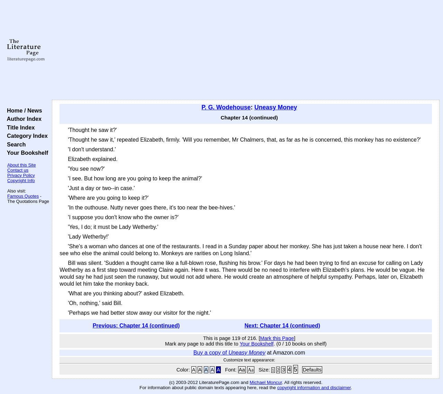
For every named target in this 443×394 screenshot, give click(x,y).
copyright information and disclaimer (314, 387)
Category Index (26, 136)
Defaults (312, 370)
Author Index (23, 119)
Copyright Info (21, 180)
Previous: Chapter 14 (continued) (136, 326)
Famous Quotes (23, 196)
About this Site (21, 165)
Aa (242, 370)
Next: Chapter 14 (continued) (282, 326)
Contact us (17, 170)
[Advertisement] (246, 50)
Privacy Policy (21, 175)
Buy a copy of (229, 353)
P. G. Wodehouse (226, 107)
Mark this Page (277, 338)
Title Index (19, 127)
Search (15, 144)
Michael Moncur (266, 382)
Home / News (23, 110)
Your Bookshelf (26, 153)
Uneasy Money (275, 107)
